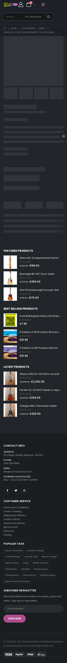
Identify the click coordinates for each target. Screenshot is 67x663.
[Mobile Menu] (43, 4)
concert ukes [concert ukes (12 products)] (31, 556)
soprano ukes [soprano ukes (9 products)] (12, 562)
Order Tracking (12, 511)
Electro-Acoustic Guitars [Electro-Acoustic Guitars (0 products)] (17, 581)
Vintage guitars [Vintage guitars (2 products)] (48, 575)
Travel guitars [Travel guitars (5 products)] (12, 575)
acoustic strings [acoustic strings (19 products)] (35, 550)
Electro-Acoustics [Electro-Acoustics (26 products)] (14, 550)
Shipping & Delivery (15, 515)
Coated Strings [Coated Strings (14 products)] (13, 556)
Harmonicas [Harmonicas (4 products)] (29, 575)
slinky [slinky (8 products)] (26, 562)
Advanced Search (14, 523)
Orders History (12, 519)
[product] (10, 262)
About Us (9, 531)
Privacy (8, 535)
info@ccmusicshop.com (18, 471)
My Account (10, 527)
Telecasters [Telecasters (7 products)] (11, 569)
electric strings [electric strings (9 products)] (49, 556)
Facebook (7, 490)
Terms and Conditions (16, 507)
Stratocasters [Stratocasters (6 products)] (41, 569)
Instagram (24, 490)
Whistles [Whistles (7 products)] (25, 569)
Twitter (15, 490)
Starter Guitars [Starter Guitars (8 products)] (40, 562)
